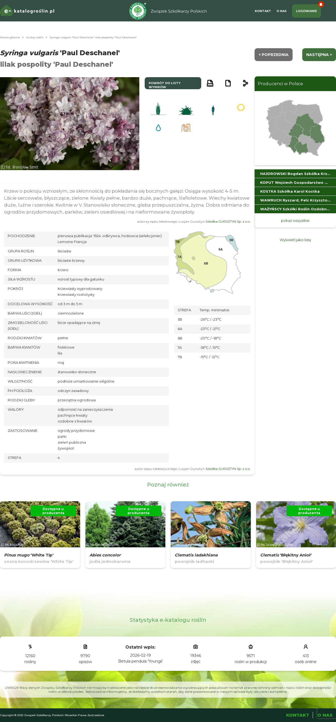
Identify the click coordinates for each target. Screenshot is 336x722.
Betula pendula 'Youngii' (140, 661)
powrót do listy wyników (165, 85)
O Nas (282, 11)
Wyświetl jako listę (295, 240)
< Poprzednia (274, 54)
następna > (319, 54)
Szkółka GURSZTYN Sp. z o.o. (228, 221)
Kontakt (263, 11)
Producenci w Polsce (280, 83)
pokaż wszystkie (295, 220)
